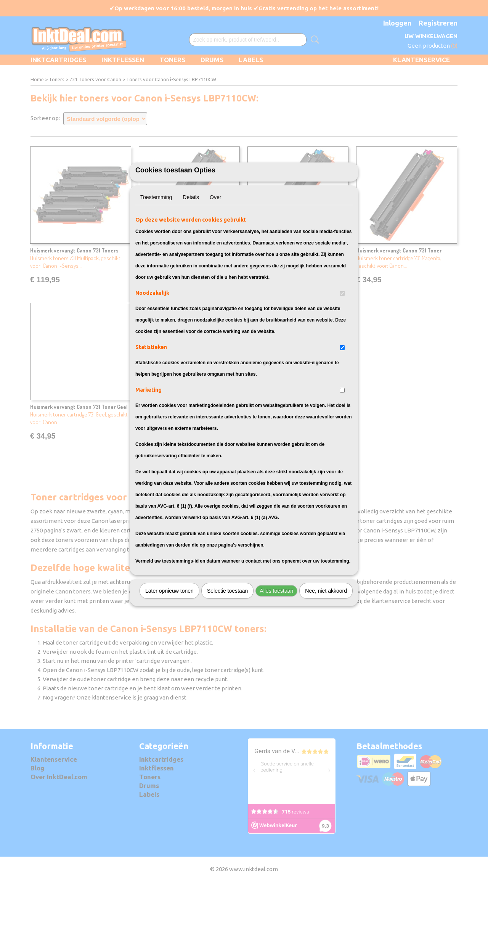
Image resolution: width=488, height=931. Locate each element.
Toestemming (156, 239)
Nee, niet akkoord (326, 633)
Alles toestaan (276, 633)
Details (191, 239)
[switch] (342, 335)
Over (215, 239)
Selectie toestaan (227, 633)
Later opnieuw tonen (169, 633)
